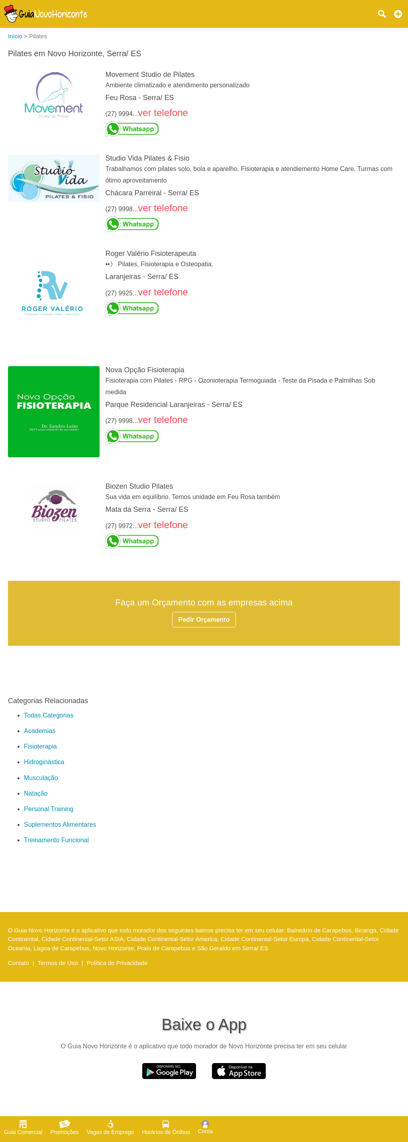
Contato (18, 962)
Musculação (41, 777)
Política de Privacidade (117, 962)
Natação (36, 793)
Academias (39, 730)
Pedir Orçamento (204, 619)
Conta (205, 1127)
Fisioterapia (40, 746)
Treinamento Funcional (56, 840)
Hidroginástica (44, 762)
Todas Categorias (49, 715)
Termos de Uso (58, 962)
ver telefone (163, 112)
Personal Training (49, 809)
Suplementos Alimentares (60, 824)
